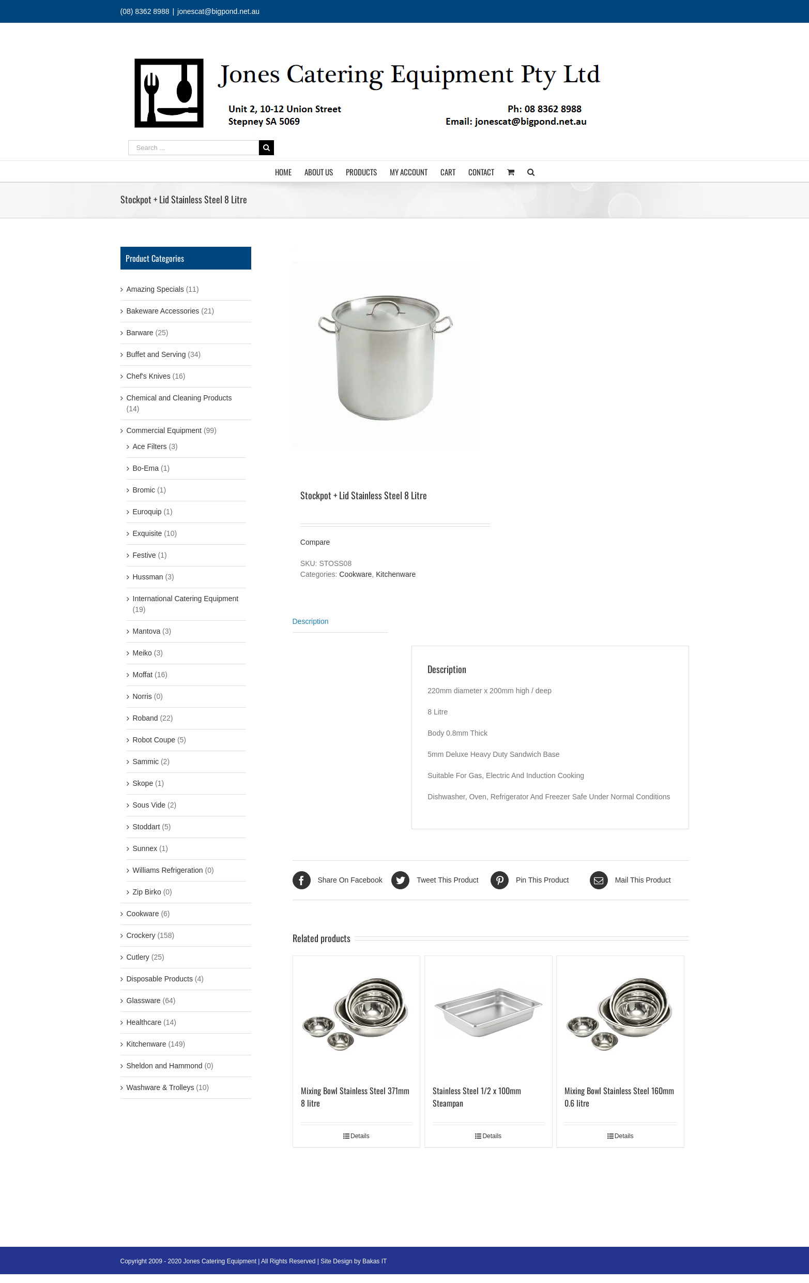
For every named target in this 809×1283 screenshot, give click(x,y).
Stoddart (146, 827)
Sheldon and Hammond (165, 1066)
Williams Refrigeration (168, 870)
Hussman (148, 577)
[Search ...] (193, 147)
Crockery (141, 935)
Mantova (147, 631)
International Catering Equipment (186, 598)
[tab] (340, 622)
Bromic (144, 490)
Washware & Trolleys (160, 1087)
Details (360, 1136)
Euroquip (147, 512)
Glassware (144, 1000)
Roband (145, 718)
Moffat (143, 674)
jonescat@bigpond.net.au (218, 11)
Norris (142, 696)
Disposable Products (160, 979)
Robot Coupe (154, 740)
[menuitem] (289, 171)
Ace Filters (150, 446)
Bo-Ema (146, 468)
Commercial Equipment (164, 430)
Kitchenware (396, 574)
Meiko (142, 653)
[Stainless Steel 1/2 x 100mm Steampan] (488, 1015)
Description (311, 621)
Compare (315, 542)
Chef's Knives (149, 376)
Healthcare (144, 1022)
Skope (143, 783)
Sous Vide (149, 805)
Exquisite (147, 533)
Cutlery (138, 957)
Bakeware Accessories (163, 311)
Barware (140, 333)
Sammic (146, 761)
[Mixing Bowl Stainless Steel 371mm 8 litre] (356, 1015)
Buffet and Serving (156, 354)
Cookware (355, 574)
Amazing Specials (155, 289)
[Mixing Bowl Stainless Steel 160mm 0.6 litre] (620, 1015)
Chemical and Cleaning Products (179, 398)
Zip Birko (147, 892)
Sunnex (145, 848)
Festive (144, 555)
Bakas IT (374, 1261)
